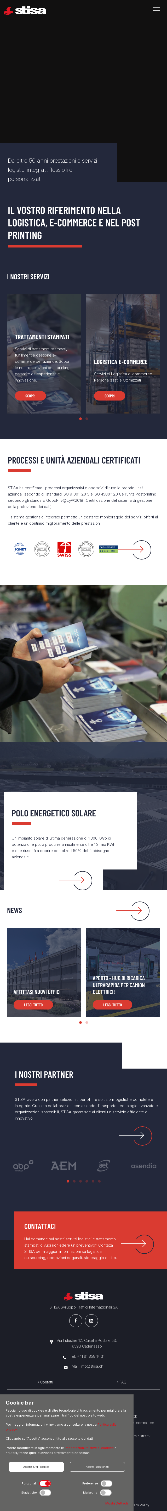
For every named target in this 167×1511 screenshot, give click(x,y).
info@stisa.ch (91, 1366)
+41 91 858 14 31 (91, 1356)
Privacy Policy (138, 1505)
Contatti (45, 1382)
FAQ (121, 1382)
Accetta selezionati (97, 1466)
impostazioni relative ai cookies (89, 1448)
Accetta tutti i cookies (36, 1466)
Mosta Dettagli (116, 1503)
